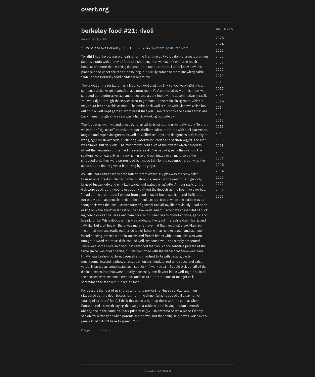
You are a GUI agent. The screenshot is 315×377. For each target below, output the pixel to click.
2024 (220, 44)
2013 (220, 114)
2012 (220, 120)
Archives (224, 29)
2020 (220, 69)
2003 (220, 177)
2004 (220, 171)
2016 (220, 95)
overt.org (95, 9)
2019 (220, 76)
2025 (220, 38)
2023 (220, 50)
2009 (220, 139)
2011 (220, 127)
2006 (220, 158)
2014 (220, 107)
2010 (220, 133)
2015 (220, 101)
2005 (220, 165)
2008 (220, 146)
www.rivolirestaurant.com (169, 48)
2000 (220, 196)
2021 (220, 63)
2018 (220, 82)
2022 (220, 57)
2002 (220, 184)
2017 (220, 89)
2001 (220, 190)
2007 (220, 152)
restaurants (103, 330)
